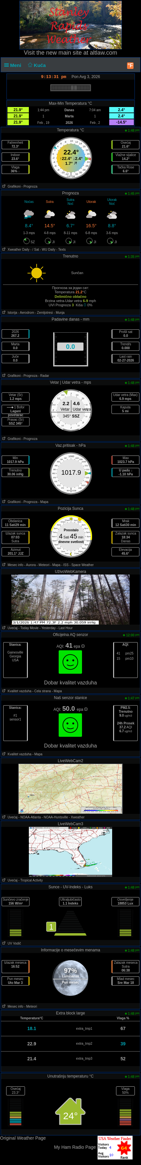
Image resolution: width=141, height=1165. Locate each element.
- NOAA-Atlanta (29, 817)
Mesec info (12, 565)
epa (79, 646)
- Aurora (30, 565)
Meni (14, 65)
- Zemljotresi (44, 312)
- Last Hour (65, 628)
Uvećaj (9, 628)
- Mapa (43, 502)
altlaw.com (103, 52)
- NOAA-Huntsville (55, 817)
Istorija (9, 312)
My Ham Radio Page (75, 1147)
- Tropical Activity (30, 880)
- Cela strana (41, 691)
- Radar (43, 375)
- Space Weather (81, 565)
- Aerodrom (26, 312)
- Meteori (43, 565)
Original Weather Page (23, 1138)
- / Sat (34, 249)
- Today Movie (28, 628)
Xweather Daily (15, 249)
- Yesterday (48, 628)
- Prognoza (29, 186)
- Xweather (76, 817)
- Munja (59, 312)
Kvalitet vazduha (16, 691)
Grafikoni (10, 186)
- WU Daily (47, 249)
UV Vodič (11, 943)
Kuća (36, 65)
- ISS (64, 565)
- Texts (61, 249)
